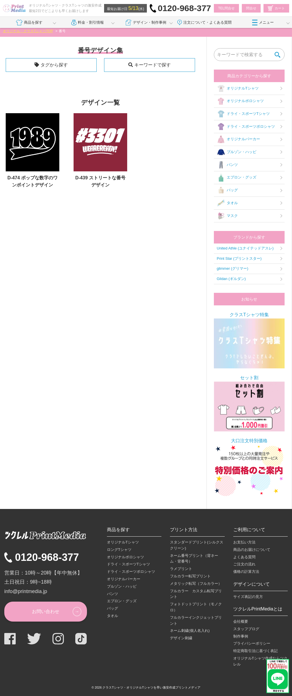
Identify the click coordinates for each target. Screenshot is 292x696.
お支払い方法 (244, 542)
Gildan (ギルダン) (231, 279)
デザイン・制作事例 (146, 22)
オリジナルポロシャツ (240, 101)
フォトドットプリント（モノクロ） (196, 607)
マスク (227, 216)
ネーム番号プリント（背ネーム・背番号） (194, 558)
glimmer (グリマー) (232, 268)
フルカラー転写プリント (190, 576)
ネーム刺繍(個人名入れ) (190, 630)
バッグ (227, 190)
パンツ (227, 165)
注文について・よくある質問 (204, 22)
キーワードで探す (152, 64)
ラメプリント (181, 569)
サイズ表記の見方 (248, 596)
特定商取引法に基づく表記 (255, 651)
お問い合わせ (45, 611)
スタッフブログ (246, 629)
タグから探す (54, 64)
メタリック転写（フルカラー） (196, 583)
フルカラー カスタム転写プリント (196, 594)
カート (276, 8)
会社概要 (240, 621)
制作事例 (240, 636)
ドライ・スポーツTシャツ (243, 114)
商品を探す (29, 22)
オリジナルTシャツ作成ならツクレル (260, 661)
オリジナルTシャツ (238, 88)
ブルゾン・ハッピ (236, 152)
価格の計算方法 (246, 571)
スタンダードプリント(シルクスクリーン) (196, 545)
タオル (227, 203)
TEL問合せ (226, 8)
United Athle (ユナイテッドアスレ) (245, 248)
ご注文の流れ (244, 564)
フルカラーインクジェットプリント (196, 620)
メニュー (263, 22)
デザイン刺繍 (181, 638)
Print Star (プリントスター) (239, 258)
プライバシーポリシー (251, 643)
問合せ (251, 8)
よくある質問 (244, 557)
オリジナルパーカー (238, 139)
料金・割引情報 (87, 22)
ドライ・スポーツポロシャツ (246, 126)
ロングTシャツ (119, 549)
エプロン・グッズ (236, 177)
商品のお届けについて (251, 549)
